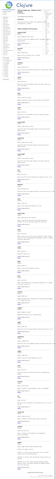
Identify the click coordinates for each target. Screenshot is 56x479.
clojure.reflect (5, 40)
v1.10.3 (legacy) (6, 63)
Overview (5, 12)
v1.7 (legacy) (5, 67)
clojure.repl (5, 41)
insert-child (47, 23)
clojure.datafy (5, 21)
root (46, 46)
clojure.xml (5, 53)
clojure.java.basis (6, 27)
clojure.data (5, 20)
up (45, 49)
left (45, 27)
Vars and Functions (48, 13)
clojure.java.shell (6, 34)
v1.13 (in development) (7, 60)
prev (46, 37)
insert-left (47, 24)
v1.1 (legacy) (5, 76)
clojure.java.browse (7, 28)
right (46, 42)
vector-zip (47, 50)
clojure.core (5, 18)
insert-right (47, 26)
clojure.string (5, 46)
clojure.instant (6, 25)
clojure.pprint (5, 38)
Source (19, 44)
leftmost (46, 29)
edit (46, 20)
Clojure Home (6, 79)
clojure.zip (5, 54)
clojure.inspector (6, 24)
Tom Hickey (50, 475)
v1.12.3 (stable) (6, 59)
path (46, 36)
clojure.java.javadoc (7, 31)
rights (46, 44)
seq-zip (46, 47)
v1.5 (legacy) (5, 70)
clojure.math (5, 37)
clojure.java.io (5, 30)
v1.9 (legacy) (5, 64)
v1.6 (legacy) (5, 69)
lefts (46, 30)
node (46, 34)
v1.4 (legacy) (5, 72)
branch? (46, 16)
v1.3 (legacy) (5, 73)
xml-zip (46, 52)
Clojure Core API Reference (24, 4)
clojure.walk (5, 51)
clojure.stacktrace (6, 44)
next (46, 33)
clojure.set (5, 43)
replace (46, 40)
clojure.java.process (7, 33)
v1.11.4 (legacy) (6, 61)
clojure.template (6, 47)
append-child (47, 14)
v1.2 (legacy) (5, 74)
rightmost (47, 43)
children (46, 17)
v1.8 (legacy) (5, 66)
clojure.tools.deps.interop (8, 50)
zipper (46, 53)
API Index (5, 14)
